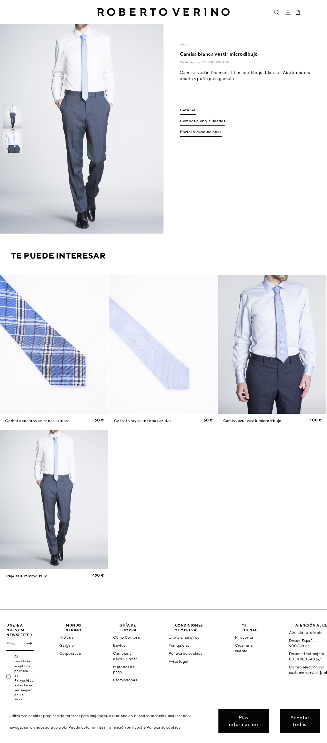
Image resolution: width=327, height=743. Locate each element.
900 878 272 (300, 645)
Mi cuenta (244, 637)
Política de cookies (185, 653)
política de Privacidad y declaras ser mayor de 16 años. (24, 685)
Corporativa (70, 653)
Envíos (119, 645)
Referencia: (191, 62)
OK (29, 643)
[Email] (15, 643)
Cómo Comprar (127, 637)
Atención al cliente (306, 632)
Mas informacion (243, 721)
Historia (66, 637)
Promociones (125, 679)
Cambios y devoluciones (125, 656)
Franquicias (179, 645)
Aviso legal (178, 661)
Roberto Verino (163, 12)
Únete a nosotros (184, 637)
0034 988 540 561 (305, 659)
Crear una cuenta (244, 648)
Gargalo (66, 645)
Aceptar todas (299, 721)
